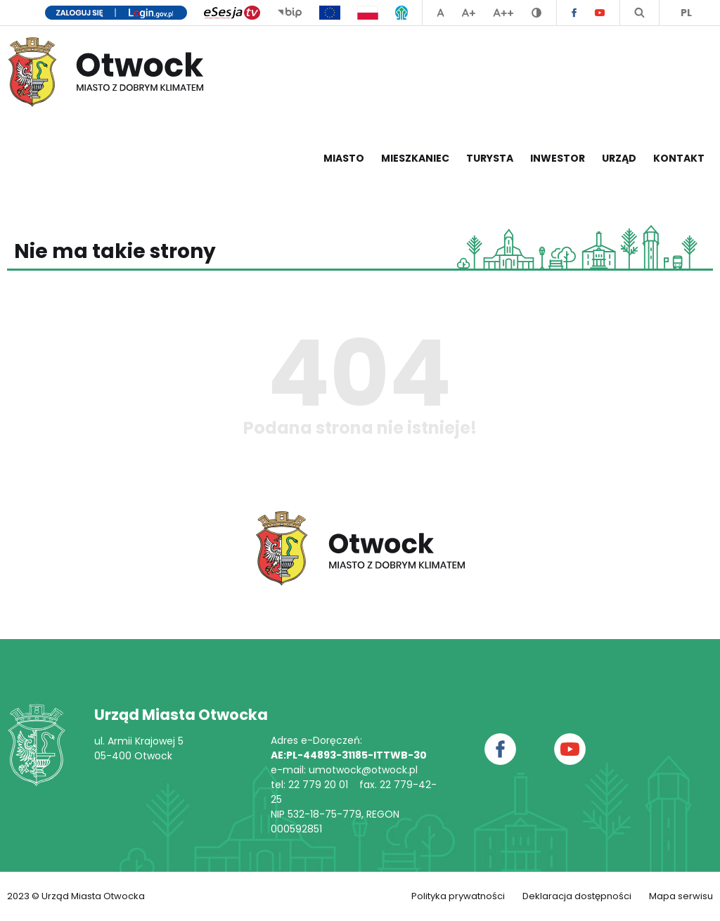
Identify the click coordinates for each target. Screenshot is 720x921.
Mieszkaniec (415, 158)
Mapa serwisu (681, 896)
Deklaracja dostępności (576, 896)
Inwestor (557, 158)
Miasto (343, 158)
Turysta (489, 158)
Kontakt (679, 158)
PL (686, 13)
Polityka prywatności (458, 896)
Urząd (619, 158)
